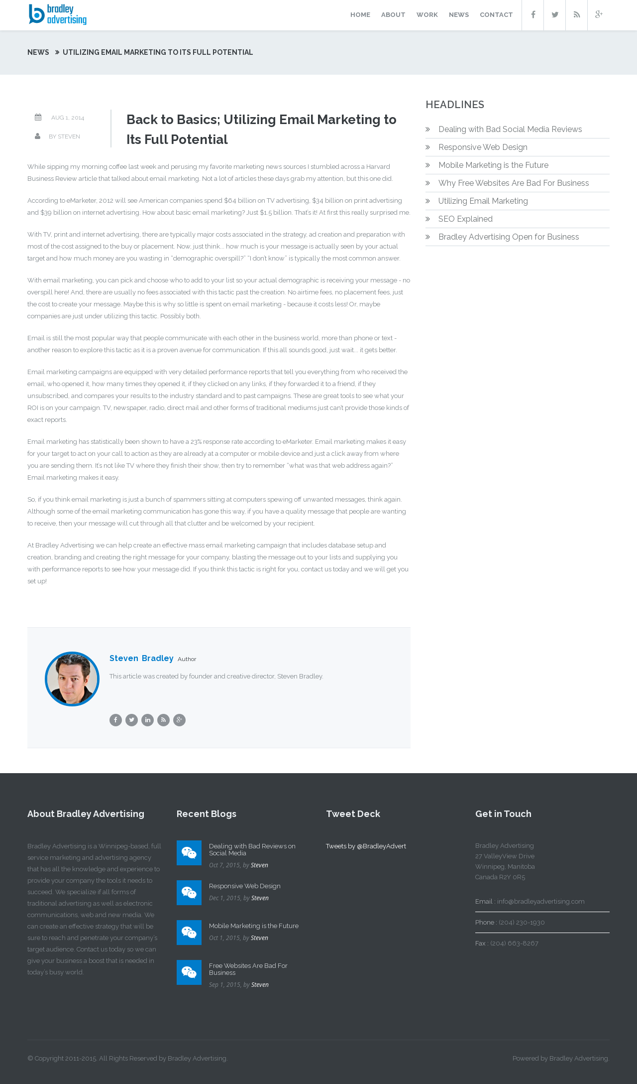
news (459, 14)
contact (496, 14)
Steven (259, 865)
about (393, 14)
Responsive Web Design (483, 147)
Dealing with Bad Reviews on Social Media (252, 849)
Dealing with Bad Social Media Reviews (510, 129)
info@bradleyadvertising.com (541, 901)
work (427, 14)
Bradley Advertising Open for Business (508, 237)
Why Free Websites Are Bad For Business (513, 183)
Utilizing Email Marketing (483, 201)
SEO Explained (465, 219)
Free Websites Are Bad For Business (248, 969)
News (38, 52)
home (360, 14)
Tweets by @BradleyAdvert (366, 846)
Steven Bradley (141, 658)
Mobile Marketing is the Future (493, 165)
